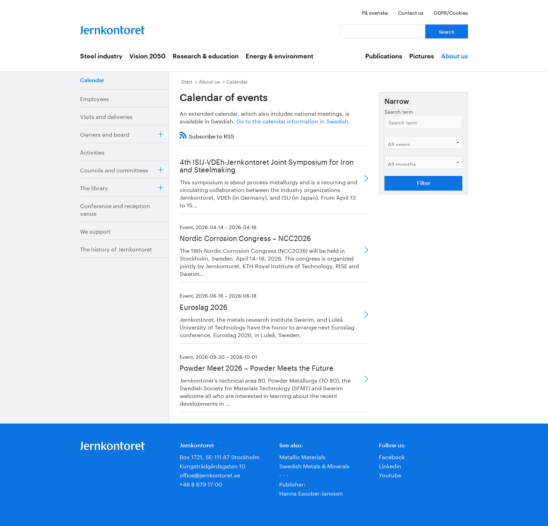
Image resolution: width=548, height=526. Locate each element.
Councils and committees (114, 169)
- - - (283, 474)
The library (94, 187)
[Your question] (382, 31)
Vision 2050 (147, 56)
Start (186, 81)
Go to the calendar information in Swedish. (293, 120)
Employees (94, 98)
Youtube (390, 474)
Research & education (206, 56)
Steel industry (101, 56)
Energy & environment (279, 56)
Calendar (92, 80)
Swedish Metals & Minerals (314, 465)
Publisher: (292, 483)
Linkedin (390, 465)
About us (454, 56)
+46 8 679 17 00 (201, 483)
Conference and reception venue (115, 209)
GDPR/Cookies (451, 12)
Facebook (392, 456)
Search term (398, 111)
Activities (92, 151)
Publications (383, 56)
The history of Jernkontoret (116, 248)
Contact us (411, 12)
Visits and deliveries (106, 116)
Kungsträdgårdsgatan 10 (212, 465)
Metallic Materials (302, 456)
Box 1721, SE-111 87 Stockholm (220, 456)
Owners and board (104, 133)
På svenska (375, 12)
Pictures (421, 56)
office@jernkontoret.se (210, 474)
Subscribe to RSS (211, 135)
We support (95, 230)
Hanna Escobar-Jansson (311, 492)
